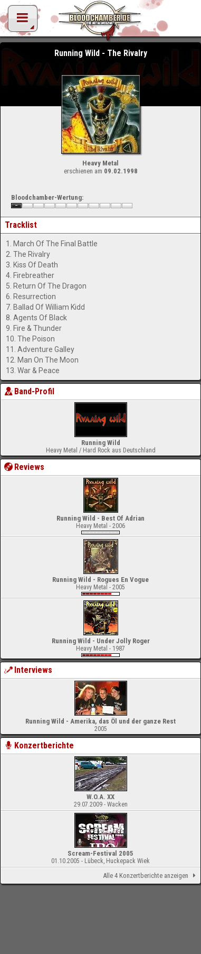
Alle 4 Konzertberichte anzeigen (151, 876)
